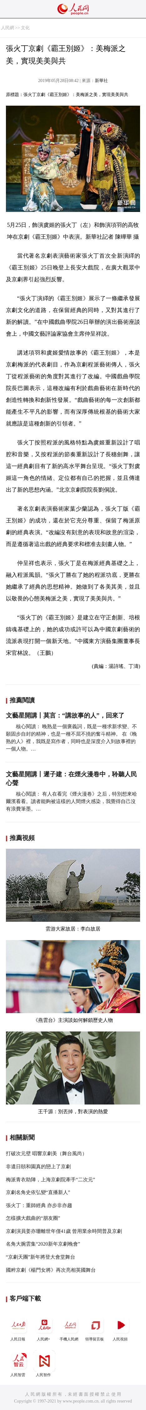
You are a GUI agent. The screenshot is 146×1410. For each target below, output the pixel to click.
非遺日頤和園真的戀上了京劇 (38, 1166)
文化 (25, 27)
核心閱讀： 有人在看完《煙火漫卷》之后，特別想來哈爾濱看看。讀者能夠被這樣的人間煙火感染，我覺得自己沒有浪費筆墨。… (71, 801)
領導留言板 (95, 1327)
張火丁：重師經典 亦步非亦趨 (39, 1205)
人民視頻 (121, 1327)
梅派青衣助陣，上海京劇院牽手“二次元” (50, 1179)
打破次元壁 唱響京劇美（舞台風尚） (46, 1153)
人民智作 (44, 1363)
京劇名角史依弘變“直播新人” (38, 1192)
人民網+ (44, 1327)
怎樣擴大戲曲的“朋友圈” (33, 1218)
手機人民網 (70, 1327)
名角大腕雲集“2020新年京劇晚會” (43, 1244)
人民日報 (19, 1327)
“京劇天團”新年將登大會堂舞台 (40, 1257)
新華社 (101, 80)
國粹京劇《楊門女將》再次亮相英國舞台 (51, 1270)
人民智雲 (19, 1363)
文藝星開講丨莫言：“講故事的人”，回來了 (65, 715)
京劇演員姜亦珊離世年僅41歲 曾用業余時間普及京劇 (64, 1231)
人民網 (7, 27)
